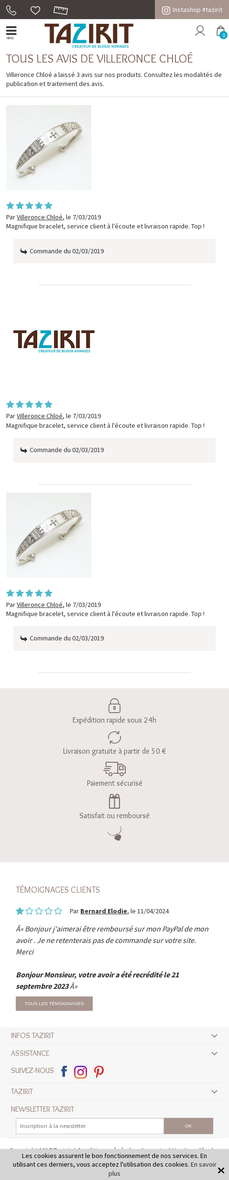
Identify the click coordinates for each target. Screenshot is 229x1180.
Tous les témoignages (54, 1003)
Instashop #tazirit (192, 9)
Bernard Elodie (103, 911)
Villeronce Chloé (40, 217)
